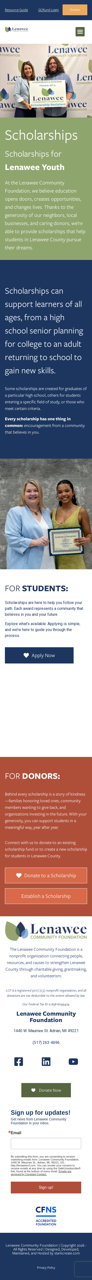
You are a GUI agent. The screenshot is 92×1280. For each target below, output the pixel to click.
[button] (80, 31)
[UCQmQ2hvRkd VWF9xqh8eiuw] (73, 1062)
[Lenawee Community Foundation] (16, 29)
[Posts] (46, 1062)
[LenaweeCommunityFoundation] (19, 1062)
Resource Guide (16, 9)
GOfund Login (48, 9)
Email (16, 1133)
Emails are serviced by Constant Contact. (41, 1173)
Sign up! (46, 1187)
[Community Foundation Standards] (46, 1216)
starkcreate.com (67, 1253)
